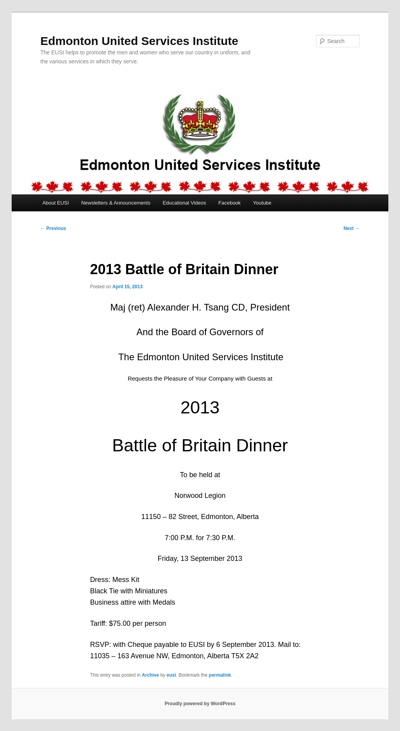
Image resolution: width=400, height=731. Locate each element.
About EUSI (55, 203)
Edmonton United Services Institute (139, 40)
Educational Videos (184, 203)
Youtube (262, 203)
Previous (53, 228)
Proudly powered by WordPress (199, 703)
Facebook (229, 203)
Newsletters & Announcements (115, 203)
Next (351, 228)
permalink (220, 675)
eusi (171, 675)
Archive (150, 675)
